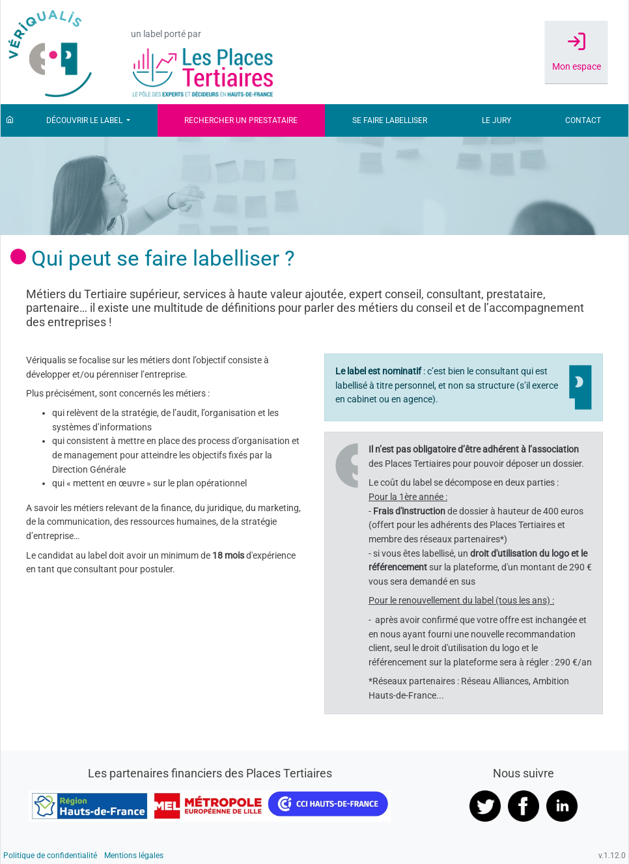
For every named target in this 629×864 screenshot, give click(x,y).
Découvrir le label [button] (85, 120)
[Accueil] (10, 120)
